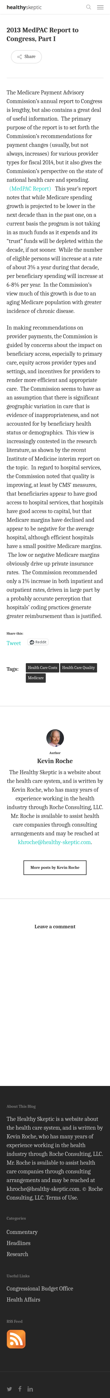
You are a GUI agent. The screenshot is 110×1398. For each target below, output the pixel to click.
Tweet (14, 642)
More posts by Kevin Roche (55, 867)
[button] (100, 7)
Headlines (19, 1243)
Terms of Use (61, 1197)
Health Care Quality (78, 667)
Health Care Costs (42, 667)
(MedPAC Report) (30, 188)
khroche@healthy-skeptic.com (54, 842)
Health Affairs (23, 1299)
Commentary (22, 1232)
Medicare (36, 677)
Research (17, 1254)
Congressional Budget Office (40, 1288)
